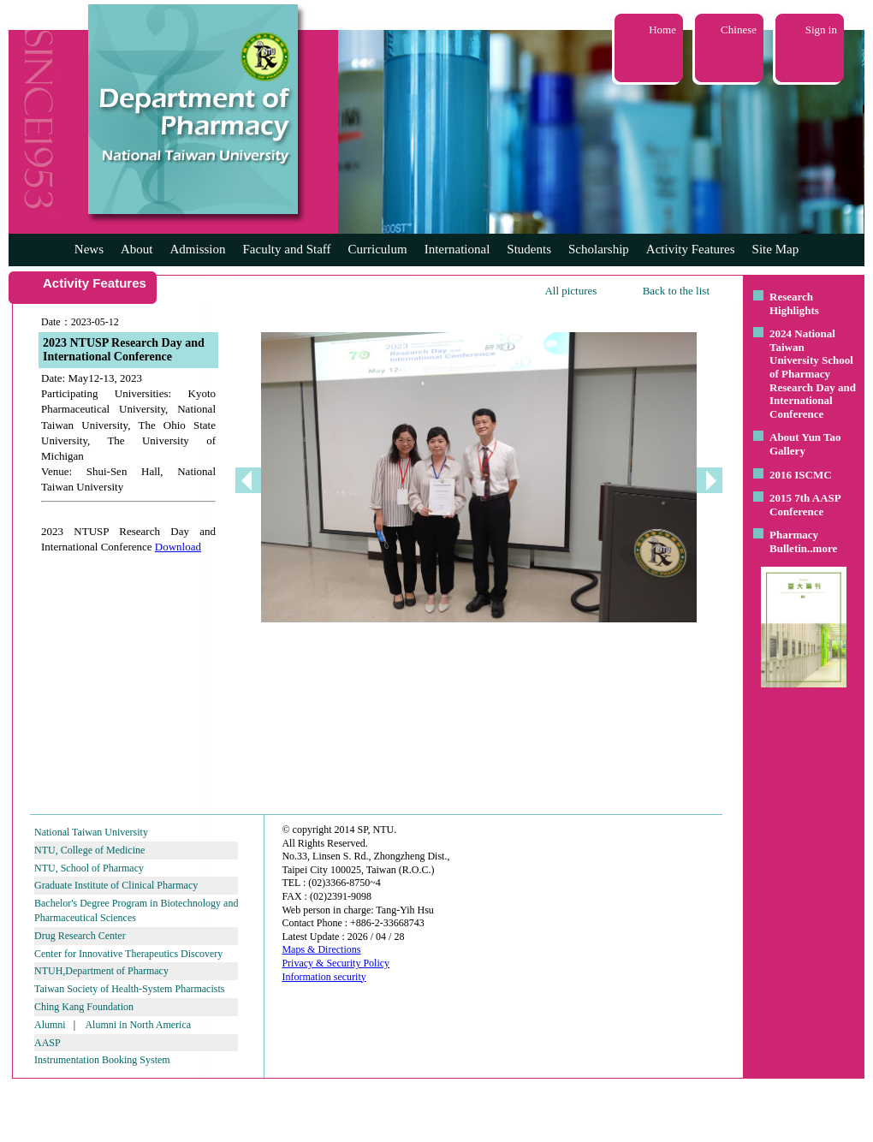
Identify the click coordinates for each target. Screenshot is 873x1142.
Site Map (775, 249)
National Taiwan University (91, 832)
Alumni (50, 1025)
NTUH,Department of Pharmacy (101, 971)
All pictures (570, 290)
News (89, 249)
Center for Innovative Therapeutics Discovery (128, 954)
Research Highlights (794, 303)
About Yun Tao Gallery (805, 444)
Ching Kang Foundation (84, 1007)
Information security (323, 977)
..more (822, 548)
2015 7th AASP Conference (804, 504)
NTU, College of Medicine (89, 850)
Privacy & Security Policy (335, 963)
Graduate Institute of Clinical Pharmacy (116, 885)
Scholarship (598, 249)
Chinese (739, 29)
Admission (197, 249)
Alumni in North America (138, 1025)
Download (178, 546)
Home (662, 29)
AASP (47, 1043)
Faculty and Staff (287, 249)
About (137, 249)
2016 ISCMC (800, 474)
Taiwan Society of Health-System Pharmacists (129, 989)
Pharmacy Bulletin (793, 541)
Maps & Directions (321, 949)
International (457, 249)
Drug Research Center (80, 936)
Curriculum (377, 249)
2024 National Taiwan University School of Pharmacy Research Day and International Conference (812, 373)
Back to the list (676, 290)
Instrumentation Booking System (102, 1060)
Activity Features (690, 249)
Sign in (821, 29)
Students (529, 249)
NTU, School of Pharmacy (89, 868)
